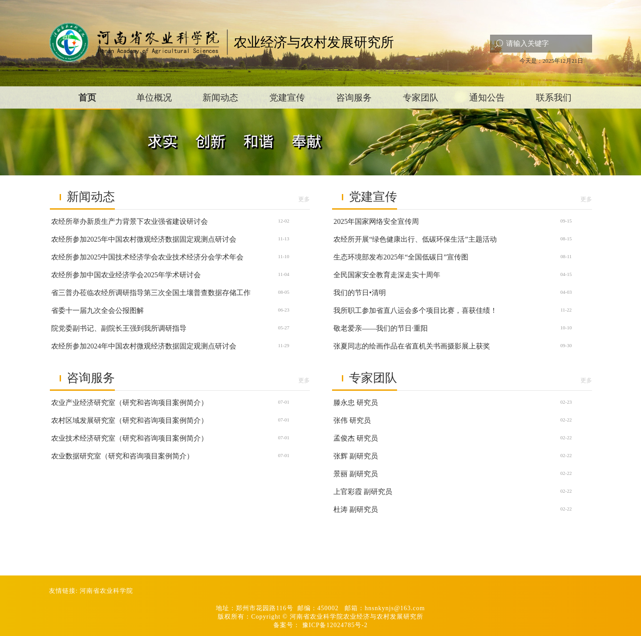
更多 (304, 199)
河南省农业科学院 (106, 590)
